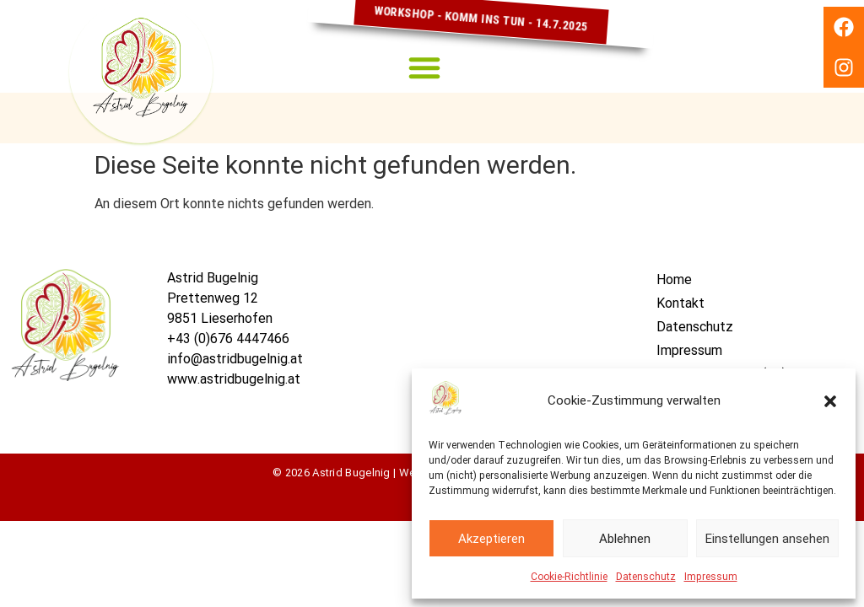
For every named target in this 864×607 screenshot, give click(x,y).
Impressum (710, 577)
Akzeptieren (491, 538)
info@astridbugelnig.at (235, 359)
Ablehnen (625, 538)
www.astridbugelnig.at (233, 379)
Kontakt (680, 303)
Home (674, 279)
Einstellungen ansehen (767, 538)
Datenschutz (646, 577)
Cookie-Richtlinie (569, 577)
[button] (830, 401)
